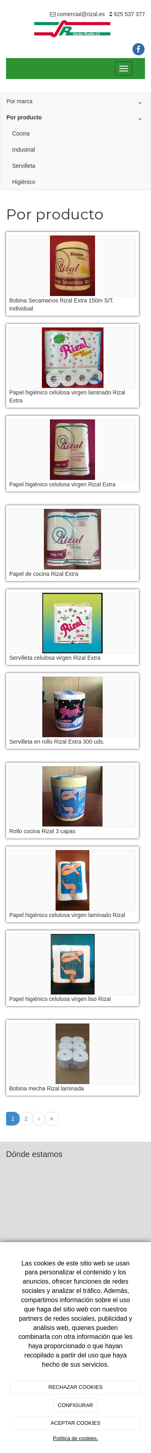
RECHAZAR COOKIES (75, 1387)
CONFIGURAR (75, 1405)
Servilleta (23, 166)
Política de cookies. (75, 1438)
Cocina (21, 133)
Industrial (23, 149)
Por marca (75, 102)
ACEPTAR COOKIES (75, 1423)
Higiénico (23, 182)
